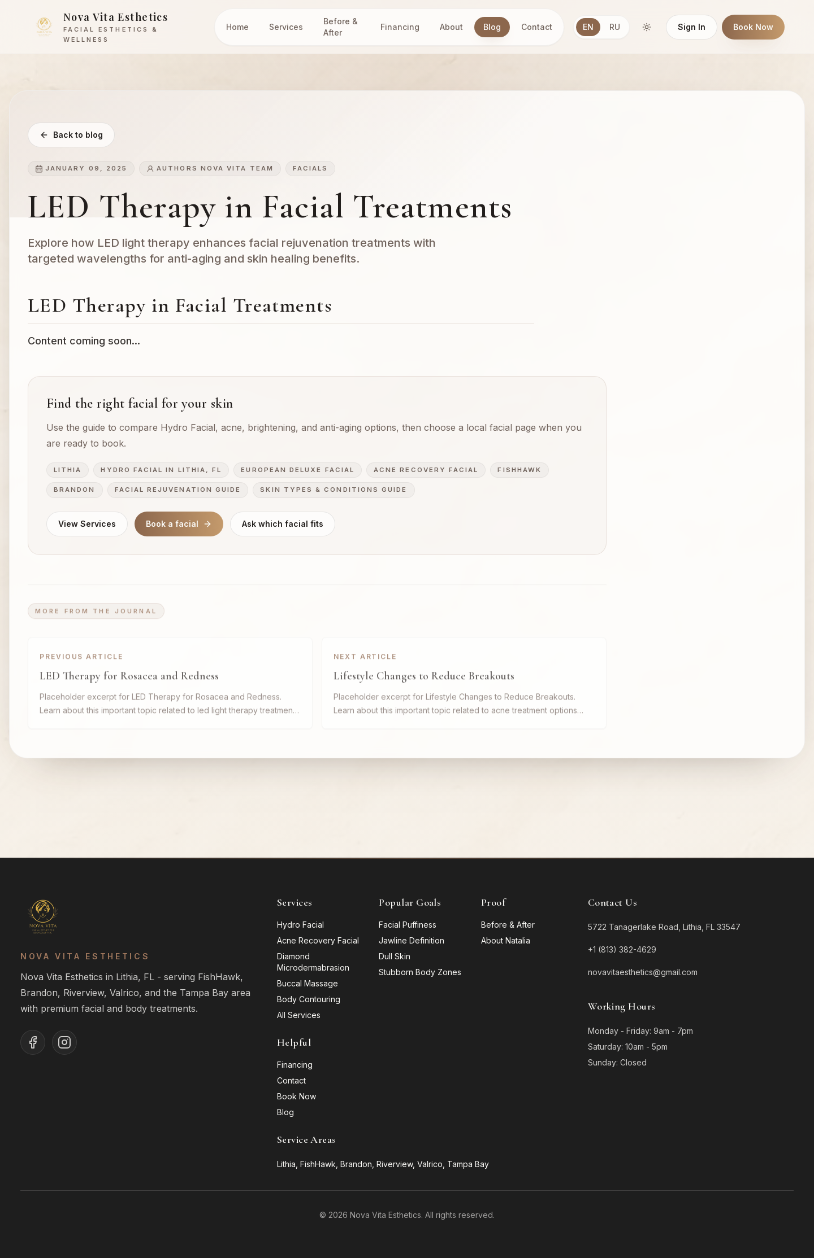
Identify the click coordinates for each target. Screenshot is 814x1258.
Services (286, 27)
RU (614, 27)
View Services (87, 525)
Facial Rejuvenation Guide (178, 491)
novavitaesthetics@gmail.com (643, 972)
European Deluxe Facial (297, 471)
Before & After (340, 26)
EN (588, 27)
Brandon (75, 491)
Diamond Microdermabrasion (313, 961)
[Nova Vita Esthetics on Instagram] (64, 1042)
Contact (536, 27)
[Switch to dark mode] (646, 27)
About (451, 27)
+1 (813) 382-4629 (622, 949)
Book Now (753, 27)
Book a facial (179, 525)
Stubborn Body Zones (420, 972)
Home (237, 27)
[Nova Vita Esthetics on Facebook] (32, 1042)
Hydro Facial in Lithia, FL (161, 471)
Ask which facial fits (282, 525)
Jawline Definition (411, 940)
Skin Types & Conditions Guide (333, 491)
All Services (299, 1015)
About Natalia (505, 940)
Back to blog (71, 135)
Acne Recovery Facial (426, 471)
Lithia (67, 471)
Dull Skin (394, 956)
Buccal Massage (307, 983)
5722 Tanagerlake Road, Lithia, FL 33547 (664, 927)
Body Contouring (308, 999)
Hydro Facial (300, 924)
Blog (492, 27)
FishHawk (519, 471)
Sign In (691, 27)
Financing (399, 27)
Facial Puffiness (407, 924)
